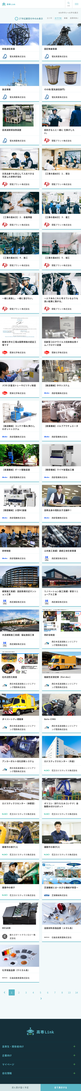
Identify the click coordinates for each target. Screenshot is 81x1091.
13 (69, 992)
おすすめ (58, 18)
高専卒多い (74, 18)
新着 (66, 18)
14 (76, 992)
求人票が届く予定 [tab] (20, 1087)
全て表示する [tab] (60, 1087)
